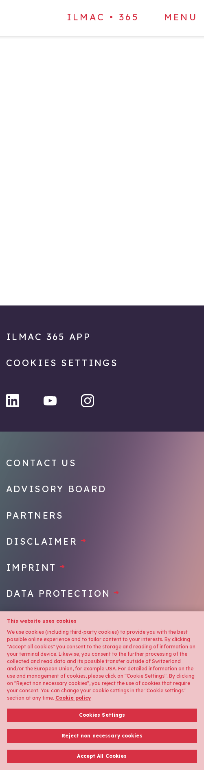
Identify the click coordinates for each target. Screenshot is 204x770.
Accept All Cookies (102, 756)
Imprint (36, 567)
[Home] (53, 60)
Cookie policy (73, 698)
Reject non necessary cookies (101, 736)
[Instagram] (87, 400)
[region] (102, 690)
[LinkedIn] (12, 400)
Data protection (63, 593)
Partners (35, 515)
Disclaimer (46, 541)
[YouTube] (50, 401)
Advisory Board (56, 489)
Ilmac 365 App (48, 336)
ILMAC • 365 (103, 17)
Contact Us (41, 463)
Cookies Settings (62, 363)
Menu (181, 17)
